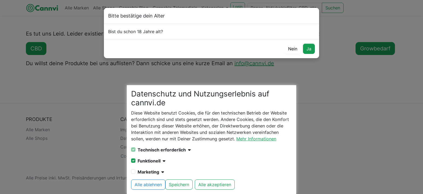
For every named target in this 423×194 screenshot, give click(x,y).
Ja (308, 48)
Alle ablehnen (148, 184)
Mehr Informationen (256, 138)
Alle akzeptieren (214, 184)
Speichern (179, 184)
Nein (292, 48)
